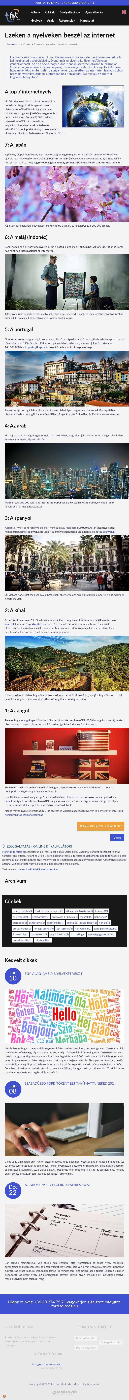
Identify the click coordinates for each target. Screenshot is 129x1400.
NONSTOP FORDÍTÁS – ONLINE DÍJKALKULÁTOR (64, 2)
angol (27, 720)
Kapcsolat (87, 20)
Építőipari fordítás (111, 1342)
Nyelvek (36, 20)
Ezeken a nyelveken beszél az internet (55, 44)
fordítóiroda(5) (39, 934)
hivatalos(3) (58, 916)
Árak (50, 20)
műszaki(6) (86, 916)
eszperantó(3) (37, 922)
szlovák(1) (72, 922)
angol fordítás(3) (59, 934)
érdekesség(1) (20, 934)
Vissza (117, 837)
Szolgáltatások (70, 12)
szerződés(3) (20, 922)
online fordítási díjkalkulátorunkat (38, 869)
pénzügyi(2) (100, 916)
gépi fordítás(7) (55, 922)
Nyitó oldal (13, 44)
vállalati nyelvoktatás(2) (79, 911)
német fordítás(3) (22, 911)
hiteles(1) (72, 916)
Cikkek (50, 12)
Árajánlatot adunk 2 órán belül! (101, 826)
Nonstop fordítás (12, 851)
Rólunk (35, 12)
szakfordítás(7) (40, 916)
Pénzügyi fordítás (86, 1347)
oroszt (76, 797)
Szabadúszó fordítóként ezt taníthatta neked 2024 (70, 1083)
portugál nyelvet (37, 347)
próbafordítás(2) (22, 928)
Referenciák (67, 20)
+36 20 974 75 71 (49, 1301)
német (8, 801)
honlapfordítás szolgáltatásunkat (24, 814)
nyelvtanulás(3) (21, 916)
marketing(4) (78, 934)
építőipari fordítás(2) (105, 928)
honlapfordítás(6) (44, 928)
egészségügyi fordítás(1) (101, 934)
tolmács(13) (101, 911)
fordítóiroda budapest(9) (49, 911)
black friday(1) (88, 922)
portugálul (35, 623)
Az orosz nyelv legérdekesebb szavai (57, 1184)
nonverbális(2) (83, 928)
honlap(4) (104, 922)
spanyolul (108, 531)
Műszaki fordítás (86, 1338)
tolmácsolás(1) (43, 940)
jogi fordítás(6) (64, 928)
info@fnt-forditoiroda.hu (47, 1364)
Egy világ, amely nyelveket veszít (54, 973)
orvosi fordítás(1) (22, 940)
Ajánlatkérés (94, 12)
